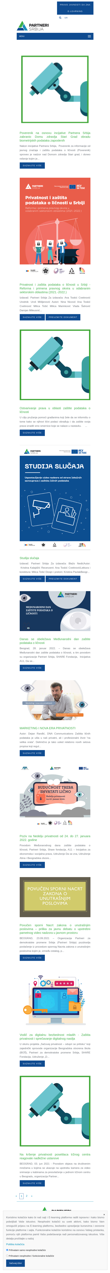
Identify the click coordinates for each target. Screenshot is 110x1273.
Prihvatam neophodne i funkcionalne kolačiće (30, 1256)
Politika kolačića (15, 1244)
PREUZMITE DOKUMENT (63, 317)
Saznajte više (32, 165)
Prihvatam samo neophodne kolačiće (26, 1250)
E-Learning (75, 11)
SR (66, 18)
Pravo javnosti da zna (75, 5)
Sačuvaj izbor (15, 1263)
